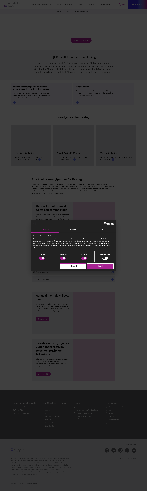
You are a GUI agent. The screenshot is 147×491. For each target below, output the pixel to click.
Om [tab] (101, 230)
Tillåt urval (73, 266)
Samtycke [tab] (45, 230)
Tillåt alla (100, 266)
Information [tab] (73, 230)
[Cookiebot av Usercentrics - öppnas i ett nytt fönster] (105, 223)
